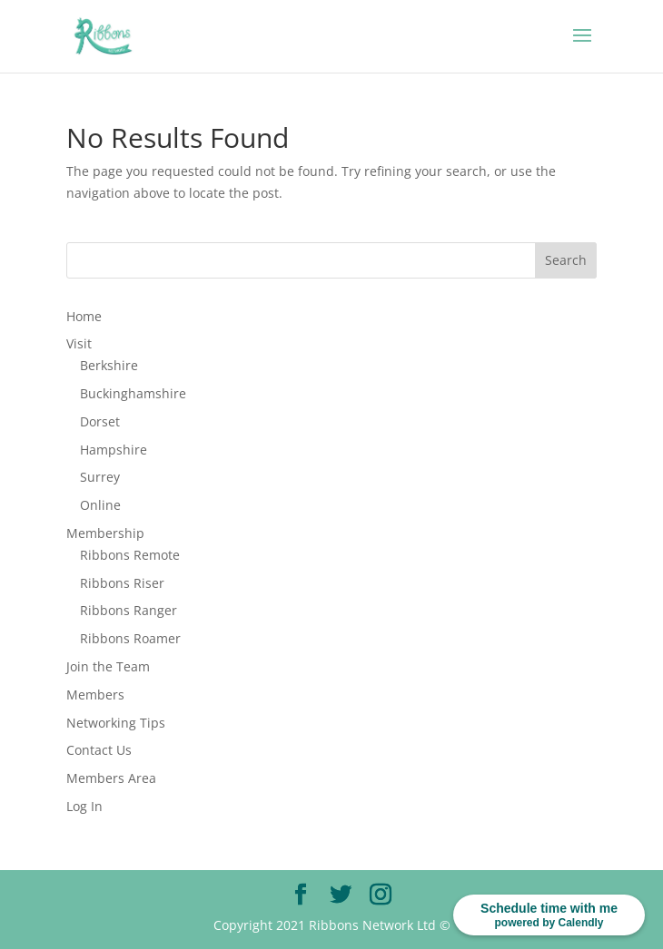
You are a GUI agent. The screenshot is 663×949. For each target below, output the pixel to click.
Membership (105, 533)
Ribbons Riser (122, 583)
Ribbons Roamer (130, 638)
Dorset (100, 421)
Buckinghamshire (133, 393)
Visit (79, 343)
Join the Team (108, 666)
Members (95, 694)
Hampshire (113, 449)
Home (84, 316)
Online (100, 505)
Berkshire (109, 365)
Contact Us (99, 749)
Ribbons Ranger (128, 610)
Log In (84, 806)
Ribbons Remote (130, 554)
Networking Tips (115, 722)
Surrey (100, 476)
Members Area (111, 778)
